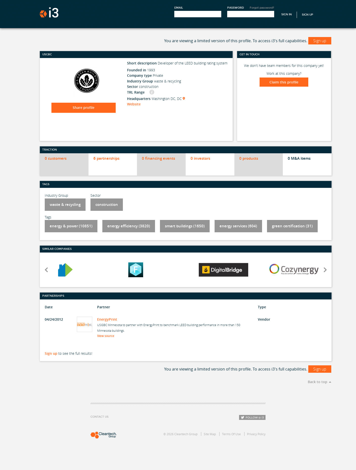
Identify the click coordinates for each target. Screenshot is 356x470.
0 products (248, 158)
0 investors (200, 158)
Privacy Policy (256, 434)
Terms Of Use (231, 434)
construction (106, 204)
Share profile (83, 107)
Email (178, 7)
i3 (49, 12)
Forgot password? (262, 7)
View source (107, 336)
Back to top (317, 381)
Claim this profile (283, 82)
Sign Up (307, 14)
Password (235, 7)
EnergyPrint (107, 319)
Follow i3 (252, 417)
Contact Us (99, 416)
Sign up (319, 40)
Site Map (210, 434)
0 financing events (158, 158)
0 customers (56, 158)
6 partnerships (106, 158)
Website (134, 104)
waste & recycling (65, 204)
